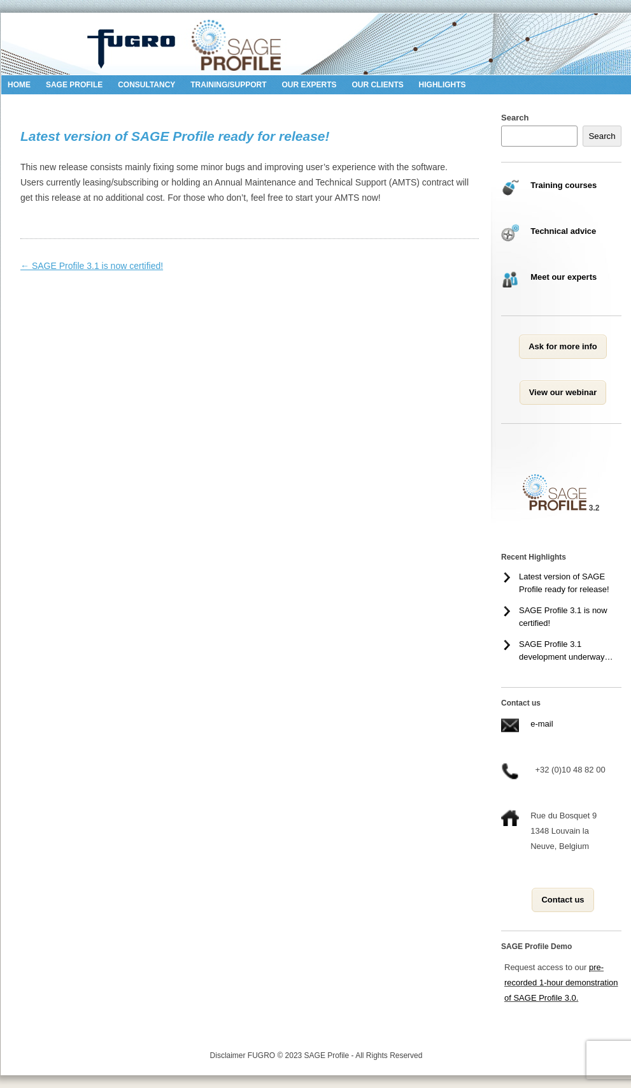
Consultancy (146, 84)
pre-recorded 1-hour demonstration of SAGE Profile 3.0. (561, 982)
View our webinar (563, 392)
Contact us (562, 899)
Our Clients (377, 84)
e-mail (541, 724)
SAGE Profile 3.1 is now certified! (91, 266)
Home (19, 84)
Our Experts (308, 84)
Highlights (442, 84)
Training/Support (228, 84)
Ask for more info (562, 346)
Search (514, 117)
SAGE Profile (74, 84)
